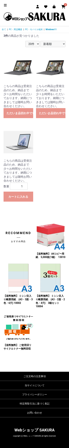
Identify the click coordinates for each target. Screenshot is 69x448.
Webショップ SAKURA (34, 430)
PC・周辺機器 (15, 29)
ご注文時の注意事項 (34, 376)
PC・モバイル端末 (34, 29)
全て (4, 29)
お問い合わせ (34, 412)
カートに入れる (18, 196)
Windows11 (51, 29)
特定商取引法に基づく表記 (34, 403)
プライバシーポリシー (34, 394)
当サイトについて (35, 385)
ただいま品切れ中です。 (20, 113)
